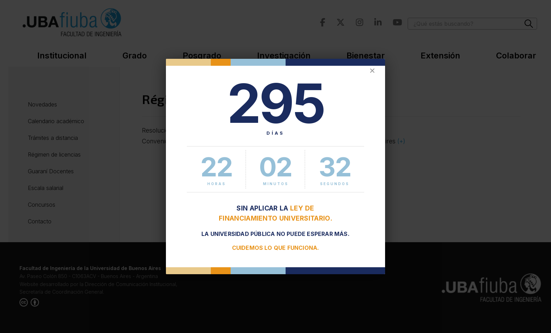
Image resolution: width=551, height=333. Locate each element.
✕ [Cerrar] (372, 70)
